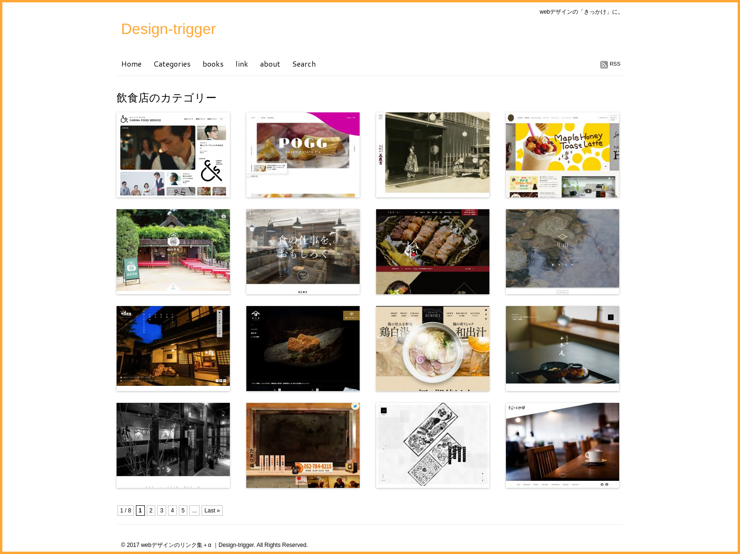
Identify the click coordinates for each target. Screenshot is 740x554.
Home (131, 63)
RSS (615, 64)
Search (304, 63)
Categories (172, 63)
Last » (212, 510)
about (270, 63)
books (213, 63)
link (241, 63)
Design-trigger (168, 28)
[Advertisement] (227, 503)
